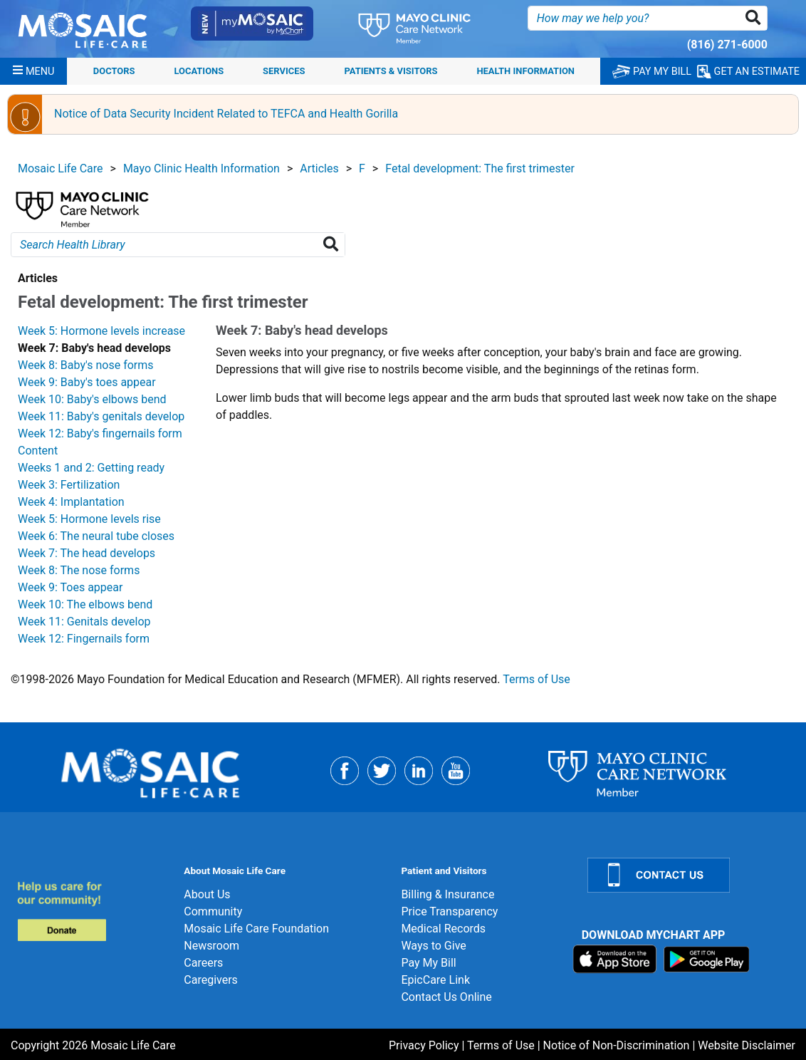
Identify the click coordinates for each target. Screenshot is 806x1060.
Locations (199, 71)
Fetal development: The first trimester (480, 168)
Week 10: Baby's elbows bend (92, 399)
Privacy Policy (424, 1045)
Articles (319, 168)
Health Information (525, 71)
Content (38, 450)
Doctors (114, 71)
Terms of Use (536, 679)
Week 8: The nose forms (79, 570)
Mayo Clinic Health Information (201, 168)
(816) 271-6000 (727, 44)
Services (284, 71)
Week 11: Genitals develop (84, 621)
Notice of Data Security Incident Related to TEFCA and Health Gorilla (226, 113)
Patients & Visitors (390, 71)
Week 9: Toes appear (70, 587)
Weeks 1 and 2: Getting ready (91, 467)
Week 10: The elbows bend (85, 604)
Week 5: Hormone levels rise (89, 519)
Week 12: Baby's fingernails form (100, 433)
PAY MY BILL (651, 72)
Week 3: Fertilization (69, 485)
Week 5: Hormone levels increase (101, 331)
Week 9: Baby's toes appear (87, 382)
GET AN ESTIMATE (748, 71)
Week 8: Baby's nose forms (86, 365)
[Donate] (92, 910)
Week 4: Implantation (71, 502)
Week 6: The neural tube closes (96, 536)
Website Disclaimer (746, 1045)
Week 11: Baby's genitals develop (101, 416)
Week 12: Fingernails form (84, 638)
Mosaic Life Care (60, 168)
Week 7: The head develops (86, 553)
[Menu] (33, 71)
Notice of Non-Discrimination (616, 1045)
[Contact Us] (688, 875)
